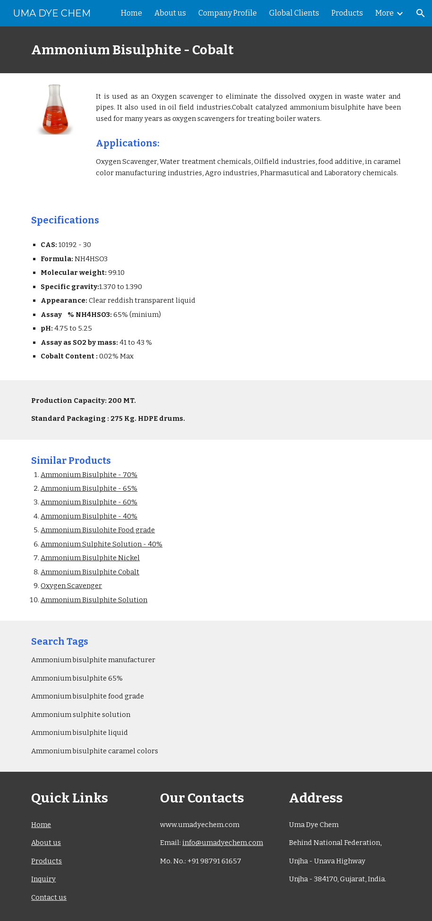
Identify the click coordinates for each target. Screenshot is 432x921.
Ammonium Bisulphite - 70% (89, 474)
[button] (420, 13)
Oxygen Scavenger (71, 585)
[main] (216, 50)
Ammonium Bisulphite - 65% (89, 488)
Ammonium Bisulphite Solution (94, 600)
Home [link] (131, 13)
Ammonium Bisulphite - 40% (89, 516)
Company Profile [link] (227, 13)
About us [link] (170, 13)
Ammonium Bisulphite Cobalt (90, 572)
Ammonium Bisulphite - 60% (89, 502)
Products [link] (347, 13)
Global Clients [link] (294, 13)
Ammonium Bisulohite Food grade (98, 530)
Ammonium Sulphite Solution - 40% (101, 544)
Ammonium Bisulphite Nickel (90, 558)
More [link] (384, 13)
